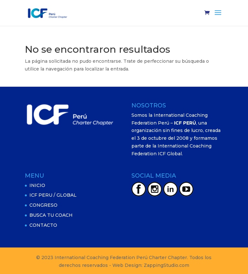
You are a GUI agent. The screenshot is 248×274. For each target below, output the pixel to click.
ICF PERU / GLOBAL (53, 195)
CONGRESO (43, 205)
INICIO (37, 185)
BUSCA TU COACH (51, 215)
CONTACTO (43, 225)
